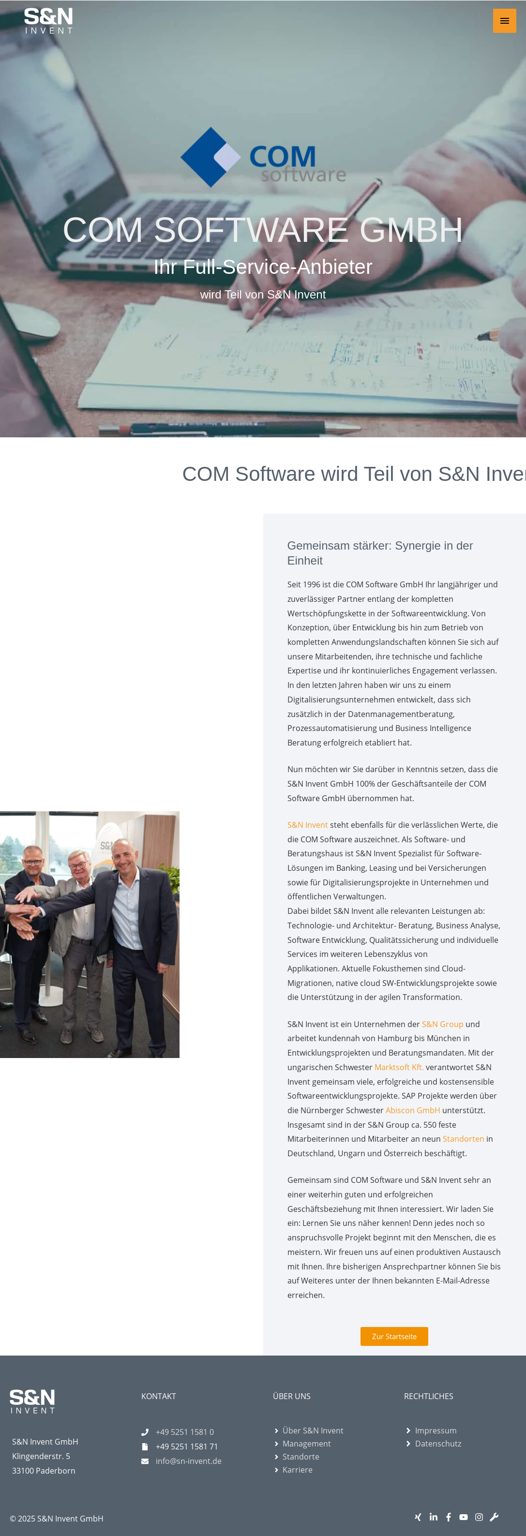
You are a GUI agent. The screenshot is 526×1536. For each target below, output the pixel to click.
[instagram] (481, 1517)
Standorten (463, 1138)
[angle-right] (308, 1430)
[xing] (420, 1517)
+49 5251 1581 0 (185, 1432)
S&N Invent (307, 825)
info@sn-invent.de (189, 1461)
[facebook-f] (450, 1517)
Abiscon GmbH (413, 1110)
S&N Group (443, 1024)
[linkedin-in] (435, 1517)
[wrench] (496, 1517)
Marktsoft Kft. (399, 1067)
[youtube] (465, 1517)
